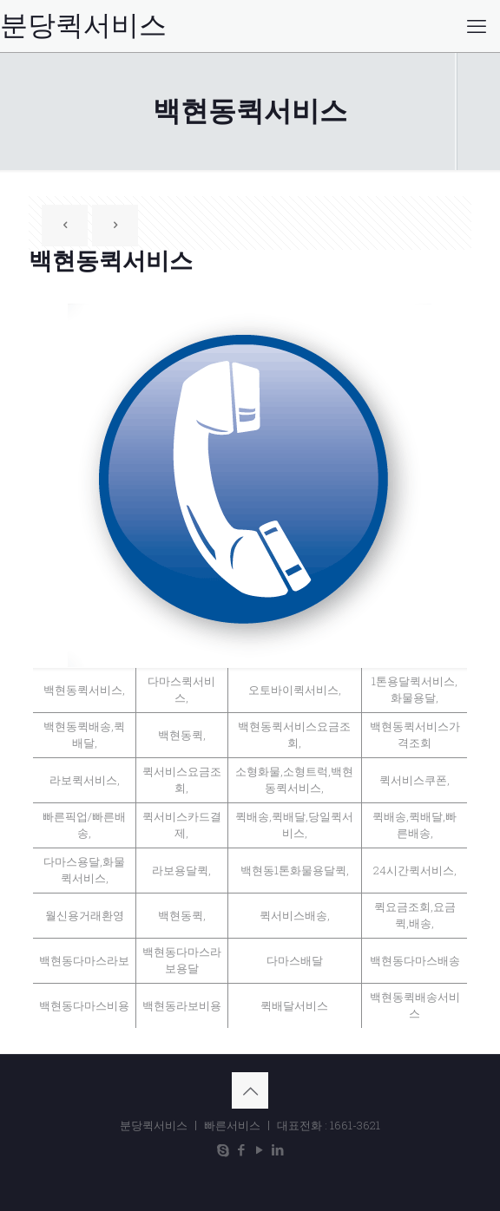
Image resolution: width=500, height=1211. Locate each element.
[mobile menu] (476, 26)
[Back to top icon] (250, 1090)
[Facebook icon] (240, 1149)
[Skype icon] (222, 1149)
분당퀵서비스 (83, 25)
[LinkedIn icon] (277, 1149)
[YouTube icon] (259, 1149)
